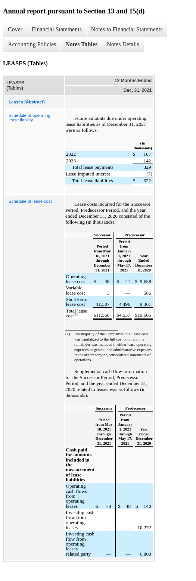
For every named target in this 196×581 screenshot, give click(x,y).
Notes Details (123, 44)
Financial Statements (57, 29)
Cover (15, 29)
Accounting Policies (32, 44)
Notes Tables (81, 44)
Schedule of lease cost (30, 201)
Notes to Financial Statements (127, 29)
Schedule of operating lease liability (29, 117)
